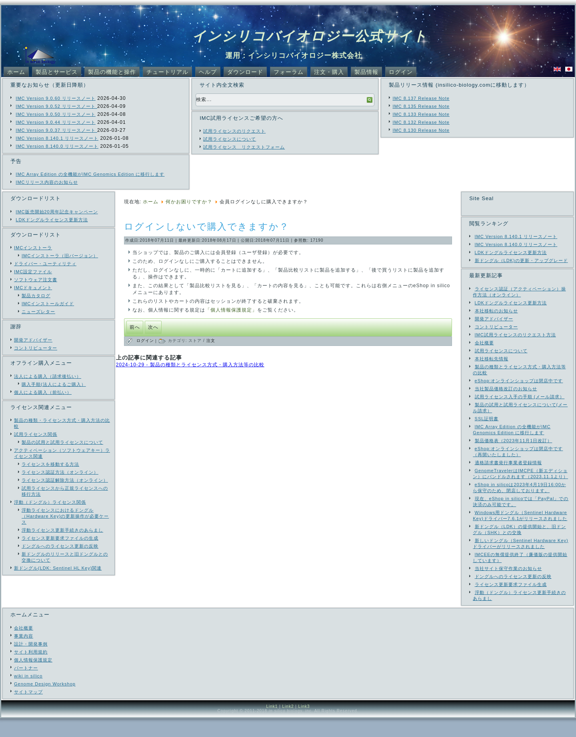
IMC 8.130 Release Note (420, 130)
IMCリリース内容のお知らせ (47, 182)
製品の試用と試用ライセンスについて (62, 442)
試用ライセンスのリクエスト (234, 131)
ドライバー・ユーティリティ (45, 263)
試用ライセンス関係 (35, 434)
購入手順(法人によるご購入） (54, 384)
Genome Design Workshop (45, 702)
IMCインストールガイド (48, 303)
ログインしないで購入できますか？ (206, 226)
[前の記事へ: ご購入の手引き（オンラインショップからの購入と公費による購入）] (134, 327)
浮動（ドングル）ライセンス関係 (50, 502)
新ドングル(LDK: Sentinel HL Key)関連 (58, 568)
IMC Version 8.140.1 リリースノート (57, 138)
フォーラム (289, 72)
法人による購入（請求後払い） (47, 376)
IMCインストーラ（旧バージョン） (60, 255)
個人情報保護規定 (33, 678)
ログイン (401, 72)
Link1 (272, 725)
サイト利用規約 (31, 670)
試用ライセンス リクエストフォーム (244, 147)
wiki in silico (28, 694)
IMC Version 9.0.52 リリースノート (56, 106)
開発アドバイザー (33, 340)
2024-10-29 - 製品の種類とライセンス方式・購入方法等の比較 (190, 365)
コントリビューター (35, 348)
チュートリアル (167, 72)
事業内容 (23, 654)
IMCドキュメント (33, 287)
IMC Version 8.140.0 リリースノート (57, 146)
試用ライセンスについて (229, 139)
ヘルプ (208, 72)
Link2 (288, 725)
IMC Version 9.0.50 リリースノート (56, 114)
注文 (210, 340)
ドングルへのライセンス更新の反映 (60, 546)
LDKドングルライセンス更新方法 (52, 219)
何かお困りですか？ (189, 202)
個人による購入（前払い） (43, 392)
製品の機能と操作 (112, 72)
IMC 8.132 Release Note (420, 122)
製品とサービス (57, 72)
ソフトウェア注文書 (35, 279)
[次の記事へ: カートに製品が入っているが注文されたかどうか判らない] (153, 327)
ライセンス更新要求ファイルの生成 (60, 538)
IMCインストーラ (33, 247)
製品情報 (366, 72)
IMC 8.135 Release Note (420, 106)
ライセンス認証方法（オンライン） (60, 472)
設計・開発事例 (31, 662)
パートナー (26, 686)
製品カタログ (36, 295)
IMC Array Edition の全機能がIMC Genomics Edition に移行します (90, 174)
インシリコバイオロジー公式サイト (310, 36)
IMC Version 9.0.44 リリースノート (56, 122)
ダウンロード (245, 72)
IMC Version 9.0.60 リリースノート (56, 98)
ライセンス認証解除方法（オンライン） (65, 480)
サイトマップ (28, 710)
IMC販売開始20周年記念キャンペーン (57, 211)
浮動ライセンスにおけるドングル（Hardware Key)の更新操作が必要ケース (65, 516)
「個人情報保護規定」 (231, 310)
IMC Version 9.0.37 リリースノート (56, 130)
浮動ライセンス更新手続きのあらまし (62, 530)
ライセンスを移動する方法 (50, 464)
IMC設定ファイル (33, 271)
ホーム (16, 72)
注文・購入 (329, 72)
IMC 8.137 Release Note (420, 98)
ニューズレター (38, 311)
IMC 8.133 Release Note (420, 114)
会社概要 (23, 646)
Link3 (304, 725)
